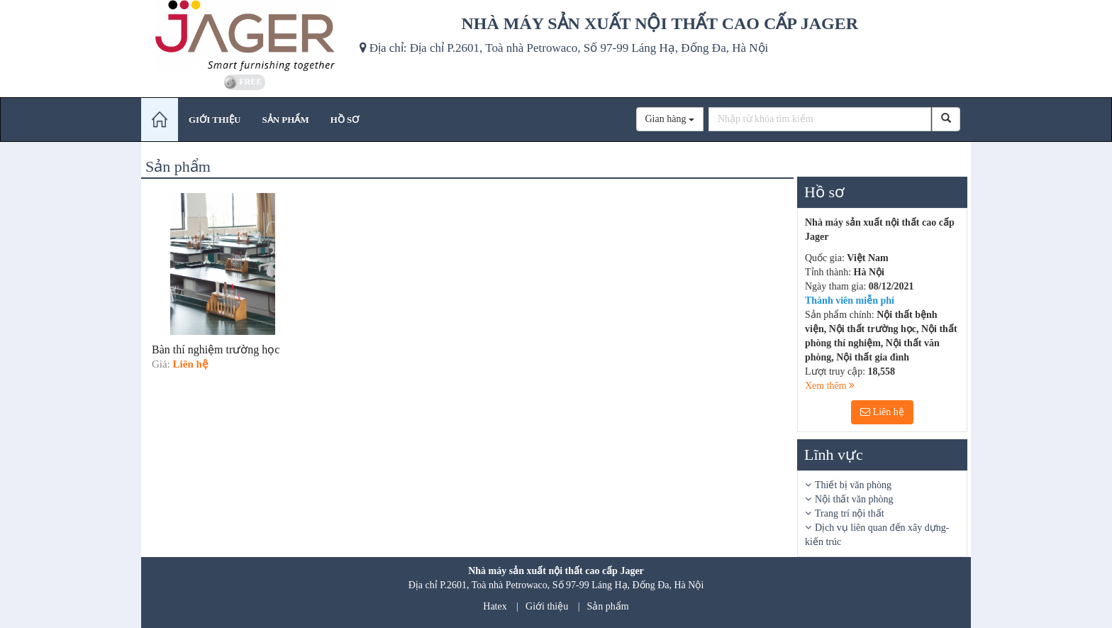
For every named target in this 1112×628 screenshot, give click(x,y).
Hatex (494, 606)
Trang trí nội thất (849, 513)
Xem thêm (830, 385)
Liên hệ (882, 412)
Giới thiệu (547, 606)
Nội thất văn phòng (854, 499)
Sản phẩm (608, 606)
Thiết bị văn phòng (853, 485)
